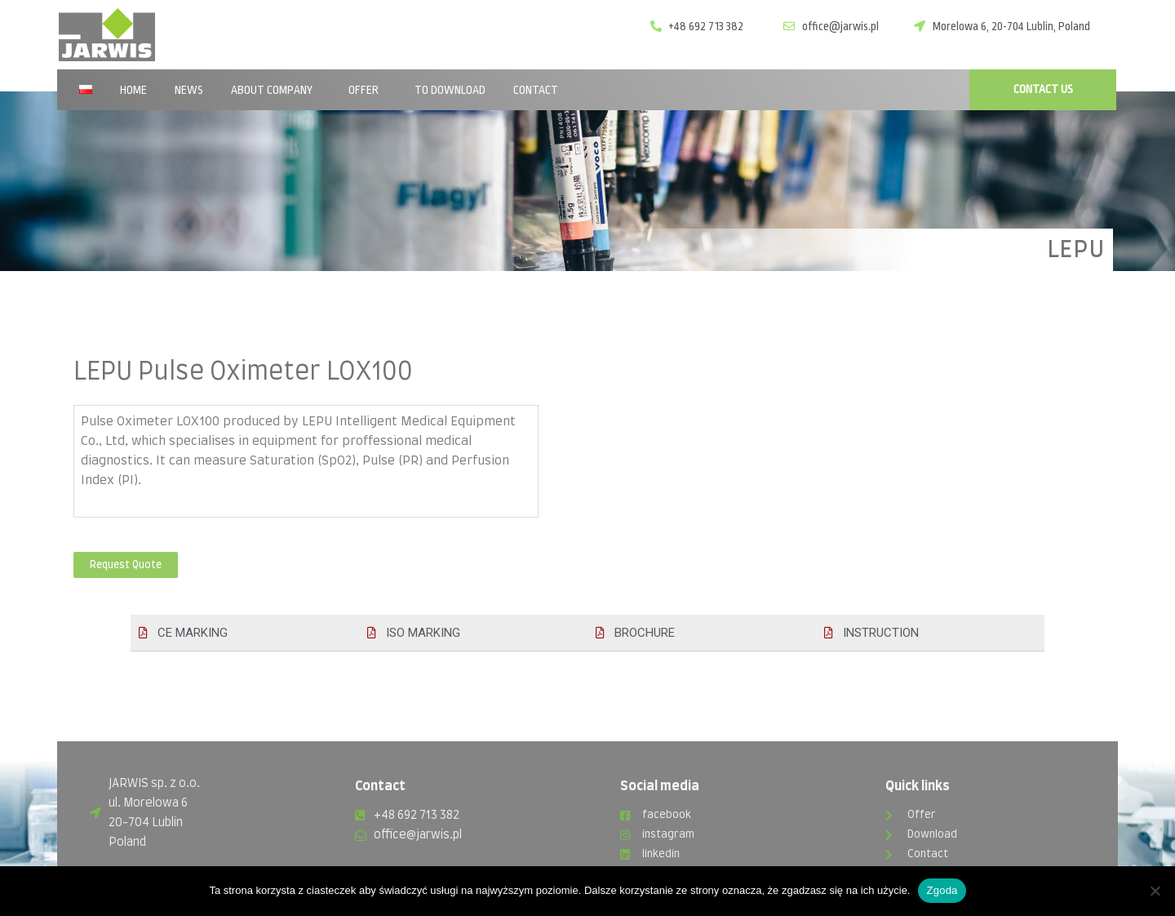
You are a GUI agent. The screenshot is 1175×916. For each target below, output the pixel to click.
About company (276, 90)
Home (133, 89)
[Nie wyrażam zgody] (1154, 891)
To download (450, 89)
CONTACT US (1043, 89)
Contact (535, 89)
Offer (367, 90)
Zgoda (941, 890)
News (189, 89)
